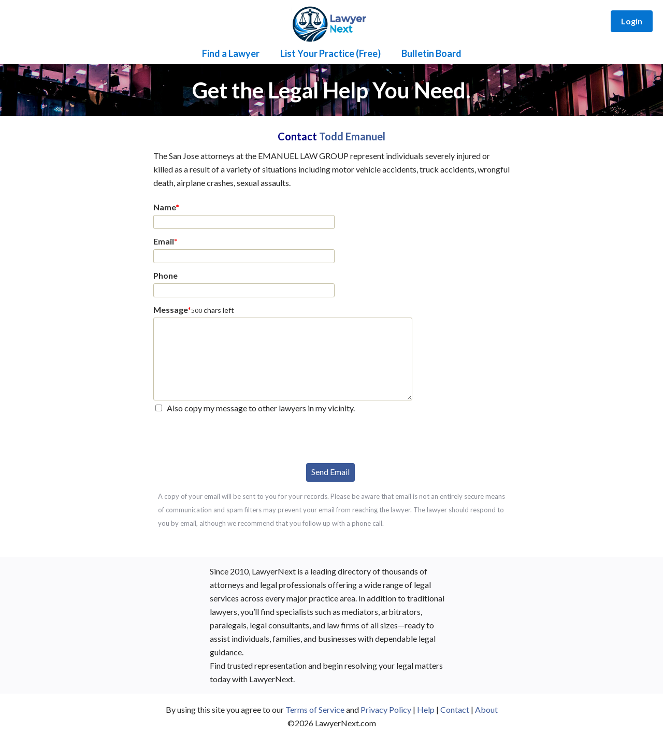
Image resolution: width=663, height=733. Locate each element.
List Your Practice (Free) (330, 53)
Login (631, 21)
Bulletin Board (431, 53)
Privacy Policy (386, 709)
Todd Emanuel (352, 136)
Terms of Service (314, 709)
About (486, 709)
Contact (454, 709)
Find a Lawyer (231, 53)
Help (426, 709)
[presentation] (232, 437)
